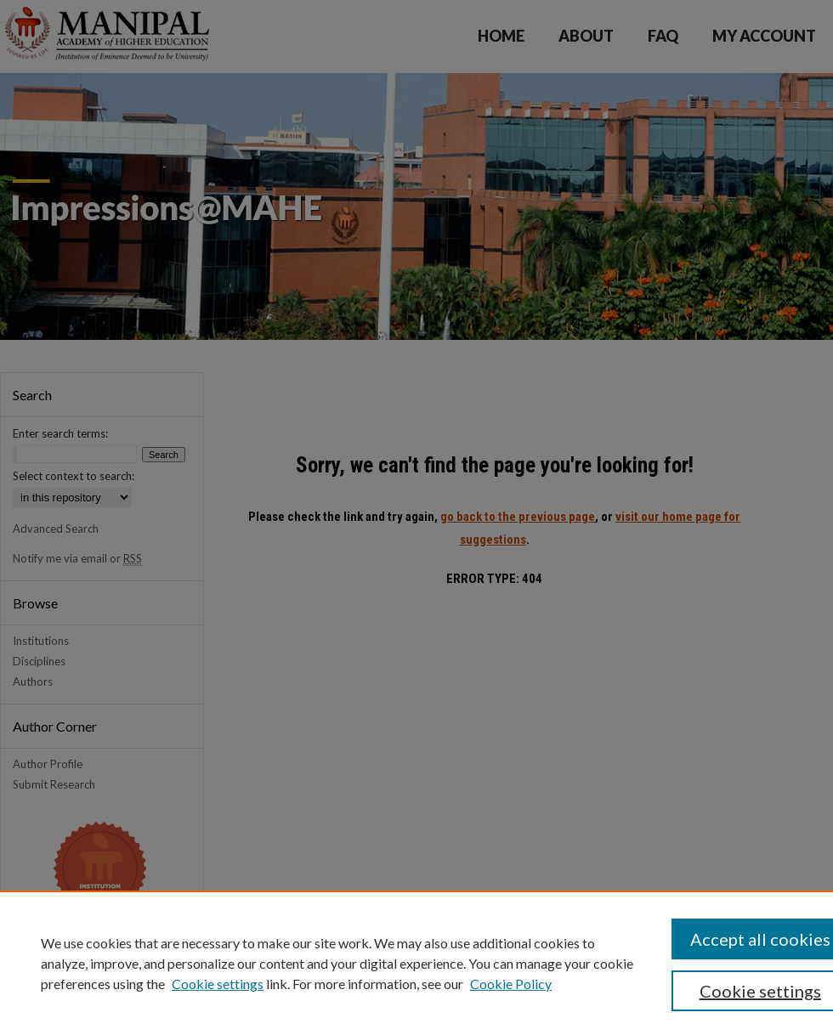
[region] (416, 963)
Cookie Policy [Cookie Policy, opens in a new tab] (511, 984)
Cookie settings (218, 984)
